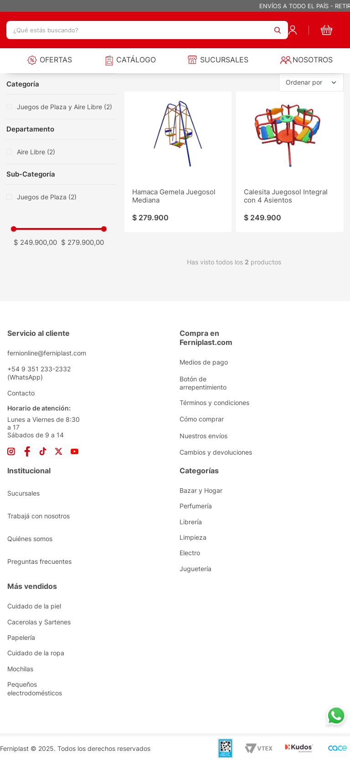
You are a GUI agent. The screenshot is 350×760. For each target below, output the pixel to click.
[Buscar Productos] (277, 30)
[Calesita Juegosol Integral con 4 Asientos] (290, 161)
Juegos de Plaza (47, 197)
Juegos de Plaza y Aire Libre (64, 107)
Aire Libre (36, 152)
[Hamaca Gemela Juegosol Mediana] (178, 161)
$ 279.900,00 (82, 242)
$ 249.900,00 (35, 242)
